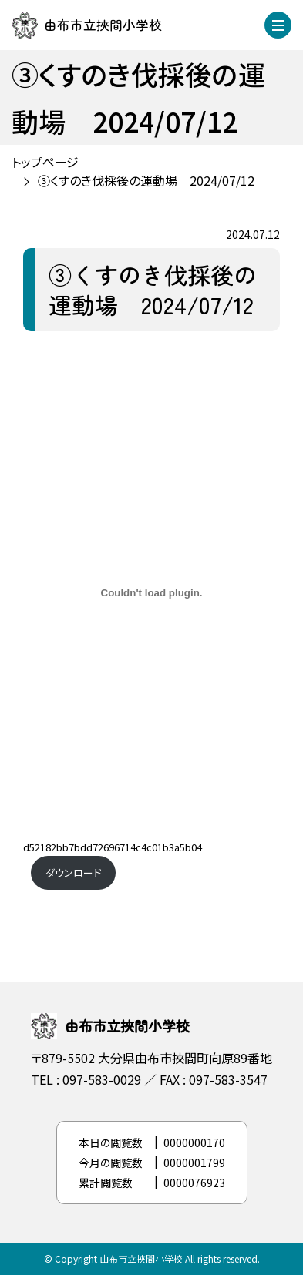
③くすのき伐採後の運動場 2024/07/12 (146, 180)
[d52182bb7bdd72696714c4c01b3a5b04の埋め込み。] (151, 593)
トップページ (45, 162)
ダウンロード (73, 872)
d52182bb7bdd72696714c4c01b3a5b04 (112, 847)
